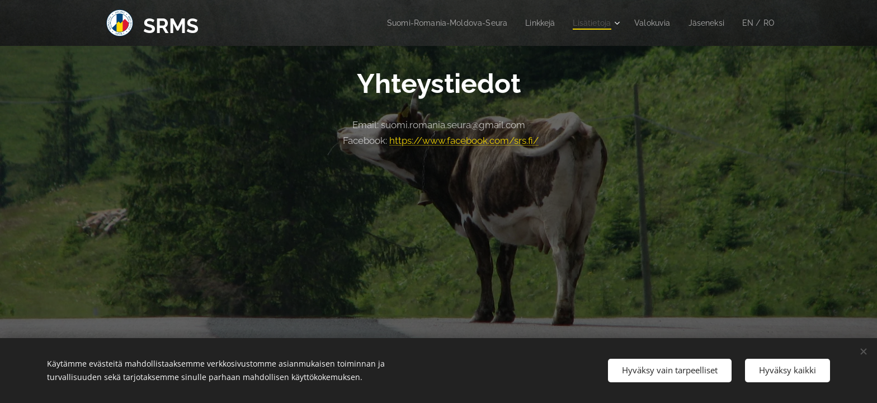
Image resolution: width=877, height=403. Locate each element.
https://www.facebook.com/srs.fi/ (464, 140)
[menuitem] (432, 23)
